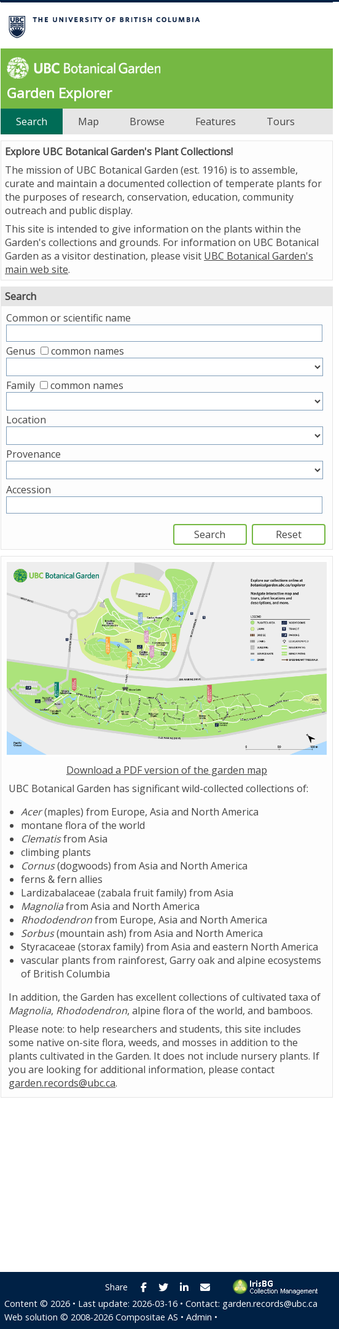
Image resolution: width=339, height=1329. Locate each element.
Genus (21, 351)
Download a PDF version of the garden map (166, 770)
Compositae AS (146, 1317)
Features (215, 121)
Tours (281, 121)
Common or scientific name (68, 318)
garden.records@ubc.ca (62, 1083)
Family (20, 385)
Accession (28, 489)
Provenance (33, 454)
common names (87, 351)
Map (88, 121)
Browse (147, 121)
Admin (199, 1317)
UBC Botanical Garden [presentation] (80, 67)
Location (26, 419)
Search (31, 121)
